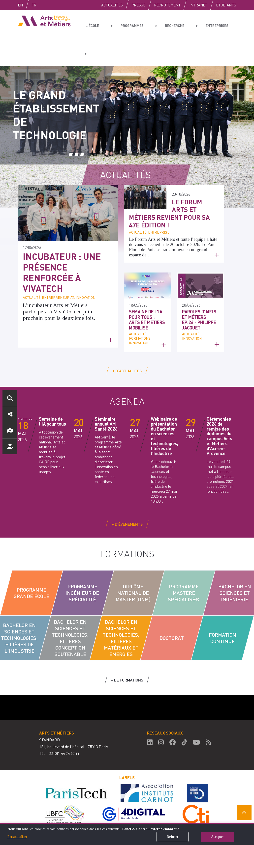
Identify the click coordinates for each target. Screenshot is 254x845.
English (25, 4)
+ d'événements (127, 496)
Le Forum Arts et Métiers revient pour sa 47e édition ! (169, 185)
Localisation (9, 430)
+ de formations (127, 651)
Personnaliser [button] (17, 837)
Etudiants (226, 4)
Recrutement (167, 4)
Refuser (172, 837)
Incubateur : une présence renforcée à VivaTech (62, 244)
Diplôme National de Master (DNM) (133, 564)
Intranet (198, 4)
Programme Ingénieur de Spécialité (82, 564)
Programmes (126, 24)
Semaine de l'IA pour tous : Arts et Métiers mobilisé (147, 291)
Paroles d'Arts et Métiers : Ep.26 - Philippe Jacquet (199, 291)
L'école (91, 24)
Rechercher (9, 398)
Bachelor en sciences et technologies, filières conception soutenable (70, 610)
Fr (44, 4)
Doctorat (171, 610)
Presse (138, 4)
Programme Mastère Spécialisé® (184, 564)
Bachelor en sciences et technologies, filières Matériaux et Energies (121, 610)
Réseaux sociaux (9, 414)
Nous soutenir (9, 446)
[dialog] (127, 834)
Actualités (112, 4)
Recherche (164, 24)
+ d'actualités (127, 342)
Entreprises (203, 24)
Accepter (217, 837)
